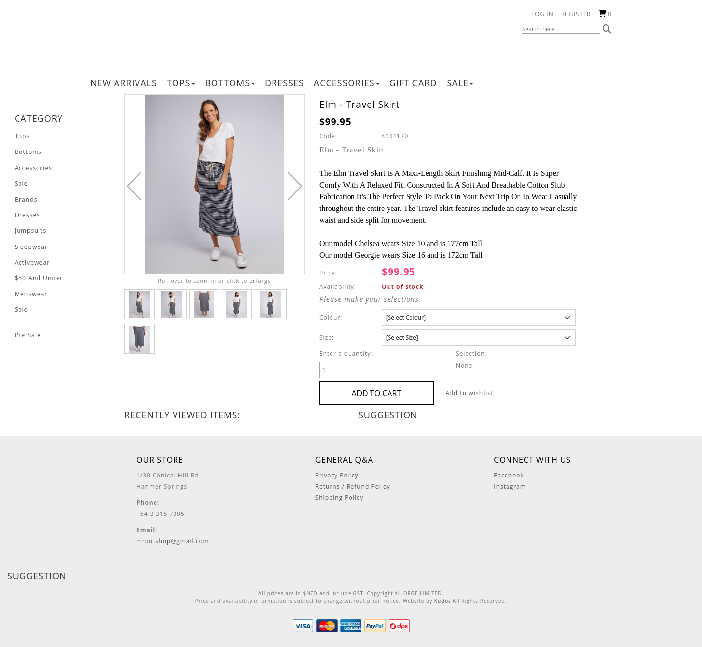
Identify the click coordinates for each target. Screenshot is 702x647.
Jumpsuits (30, 230)
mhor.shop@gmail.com (172, 541)
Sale (460, 83)
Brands (26, 198)
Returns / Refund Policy (352, 486)
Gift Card (413, 83)
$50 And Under (38, 276)
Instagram (510, 486)
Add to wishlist (452, 393)
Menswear (31, 292)
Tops (181, 83)
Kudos (442, 600)
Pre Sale (27, 332)
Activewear (32, 261)
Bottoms (230, 83)
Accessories (347, 83)
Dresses (284, 83)
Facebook (509, 475)
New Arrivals (123, 83)
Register (576, 14)
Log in (542, 14)
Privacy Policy (337, 475)
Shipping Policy (339, 498)
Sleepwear (31, 245)
